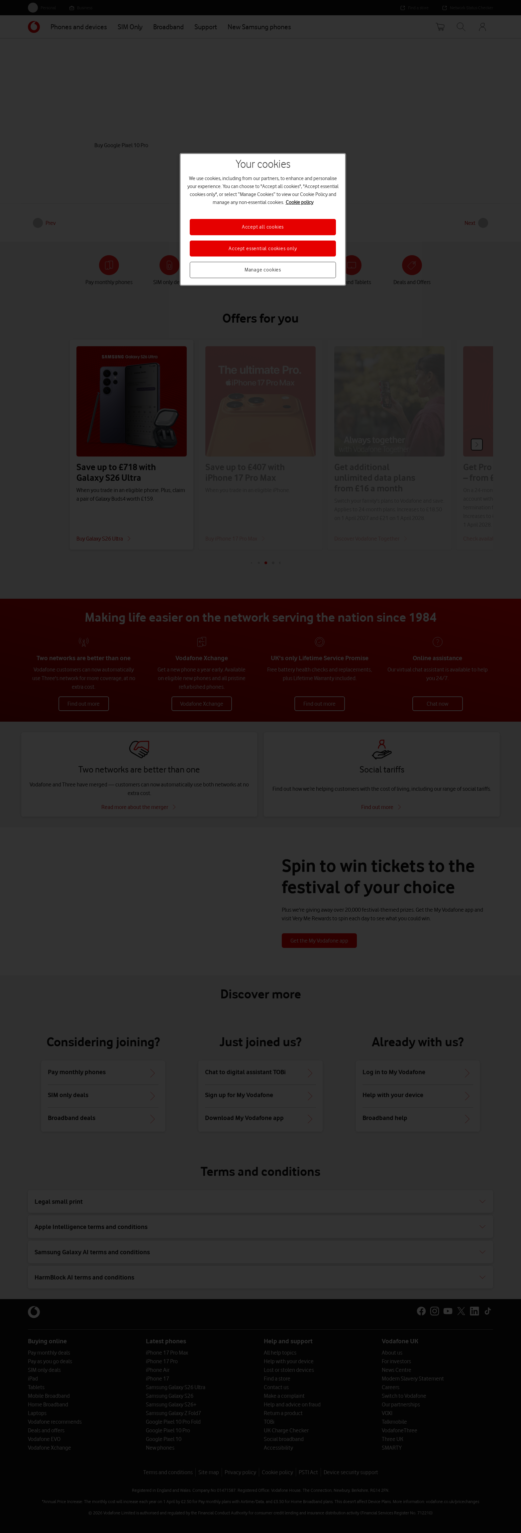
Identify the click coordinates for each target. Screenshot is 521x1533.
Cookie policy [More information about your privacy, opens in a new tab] (299, 202)
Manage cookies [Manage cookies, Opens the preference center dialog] (263, 270)
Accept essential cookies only (263, 249)
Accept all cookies (263, 227)
